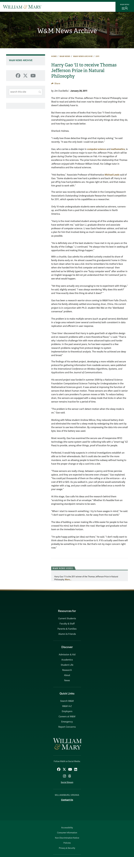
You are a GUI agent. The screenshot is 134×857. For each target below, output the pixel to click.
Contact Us (67, 799)
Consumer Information (67, 833)
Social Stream (67, 782)
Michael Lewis (112, 174)
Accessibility (67, 828)
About (67, 675)
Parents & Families (67, 629)
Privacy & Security (67, 848)
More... (68, 579)
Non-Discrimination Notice (67, 838)
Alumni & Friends (67, 634)
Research (67, 670)
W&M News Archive (67, 31)
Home (54, 56)
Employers (67, 711)
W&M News (65, 56)
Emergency (67, 721)
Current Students (67, 618)
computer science (96, 149)
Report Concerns (67, 727)
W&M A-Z (67, 706)
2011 (97, 56)
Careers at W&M (67, 716)
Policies (67, 843)
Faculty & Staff (67, 623)
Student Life (67, 665)
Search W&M (67, 701)
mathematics (118, 149)
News (67, 680)
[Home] (22, 6)
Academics (67, 659)
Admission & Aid (67, 654)
